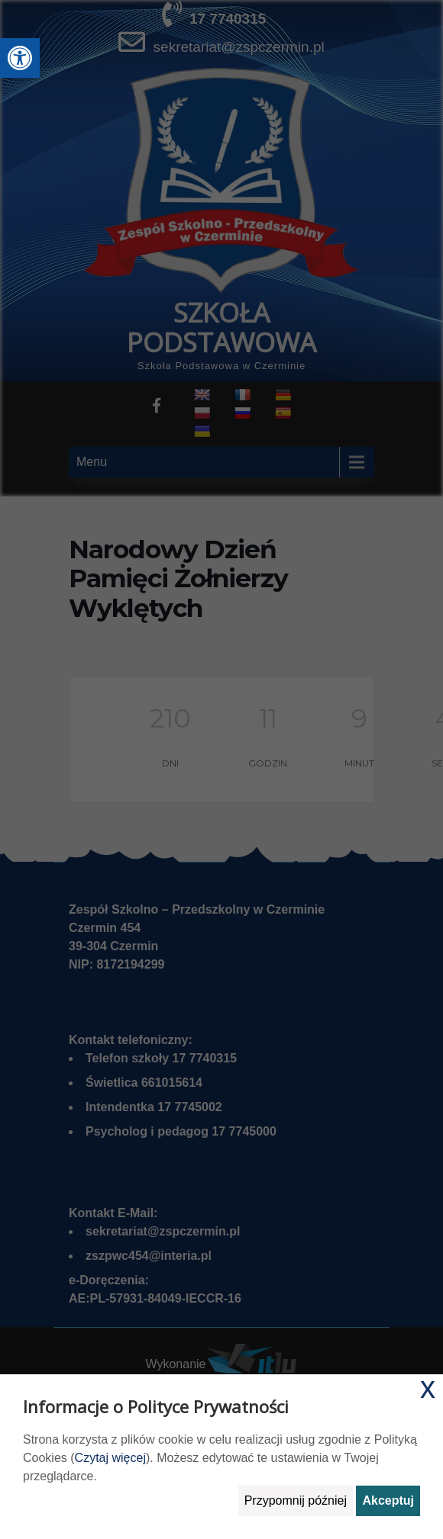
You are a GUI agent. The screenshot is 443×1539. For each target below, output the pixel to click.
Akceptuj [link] (388, 1500)
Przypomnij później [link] (295, 1500)
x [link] (427, 1387)
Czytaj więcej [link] (110, 1457)
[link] (20, 58)
